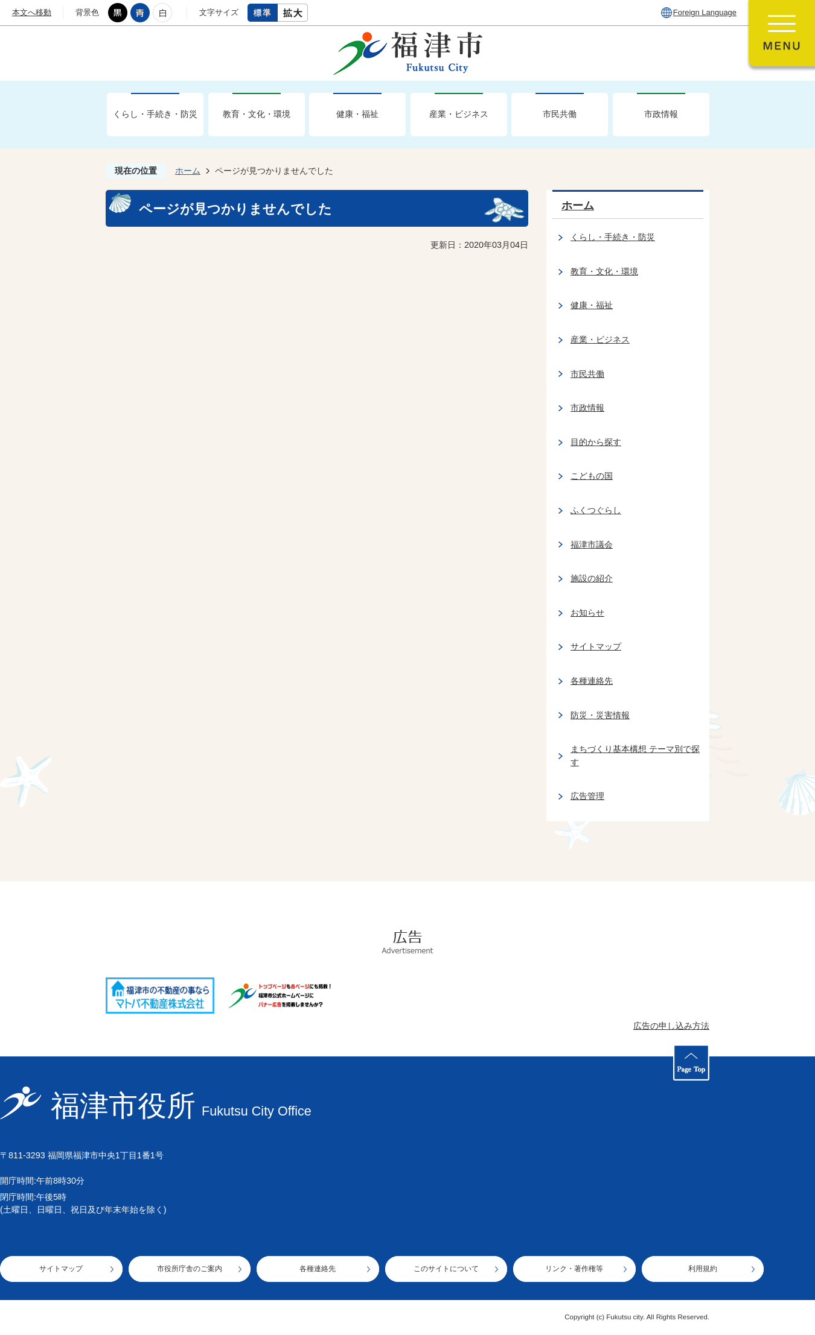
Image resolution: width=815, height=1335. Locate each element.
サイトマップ (595, 646)
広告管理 (587, 796)
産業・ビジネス (458, 114)
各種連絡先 (591, 681)
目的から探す (595, 442)
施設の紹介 (591, 578)
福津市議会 (591, 544)
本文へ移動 (31, 12)
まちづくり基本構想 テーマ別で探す (635, 755)
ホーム (187, 170)
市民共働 (560, 114)
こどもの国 (591, 476)
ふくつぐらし (595, 510)
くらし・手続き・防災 (155, 114)
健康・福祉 (357, 114)
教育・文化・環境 (256, 114)
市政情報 (661, 114)
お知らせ (587, 612)
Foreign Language (705, 12)
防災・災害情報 (600, 715)
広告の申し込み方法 (671, 1025)
